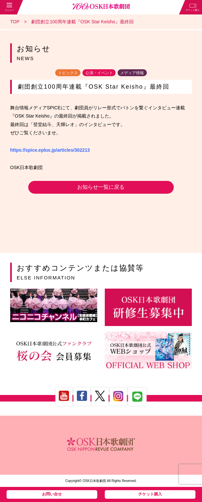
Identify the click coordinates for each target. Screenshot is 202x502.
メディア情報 (132, 72)
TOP (15, 21)
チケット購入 (150, 494)
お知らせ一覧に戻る (100, 187)
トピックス (68, 72)
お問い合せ (52, 494)
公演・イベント (99, 72)
